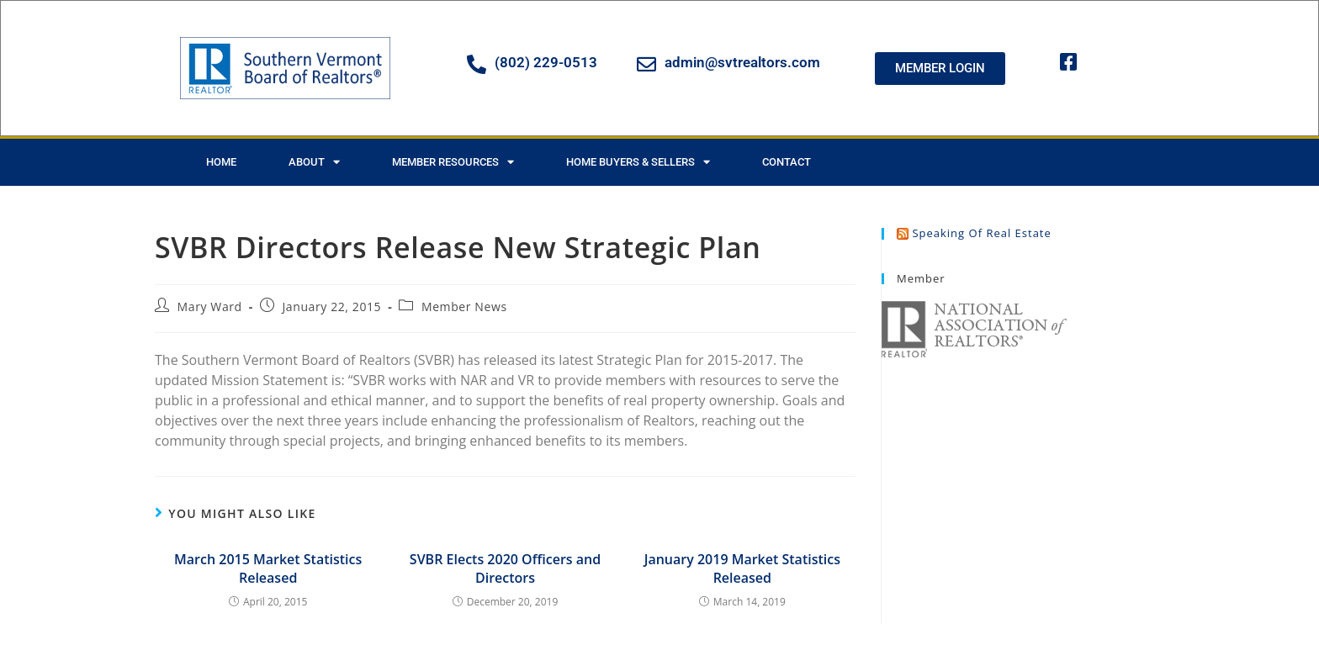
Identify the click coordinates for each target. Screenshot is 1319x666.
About (314, 162)
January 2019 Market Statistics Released (742, 568)
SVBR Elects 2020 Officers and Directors (505, 568)
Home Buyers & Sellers (638, 162)
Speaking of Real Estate (981, 232)
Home (221, 162)
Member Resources (453, 162)
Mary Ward (209, 306)
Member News (464, 306)
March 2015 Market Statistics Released (268, 568)
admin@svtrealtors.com (742, 62)
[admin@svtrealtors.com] (646, 64)
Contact (786, 162)
